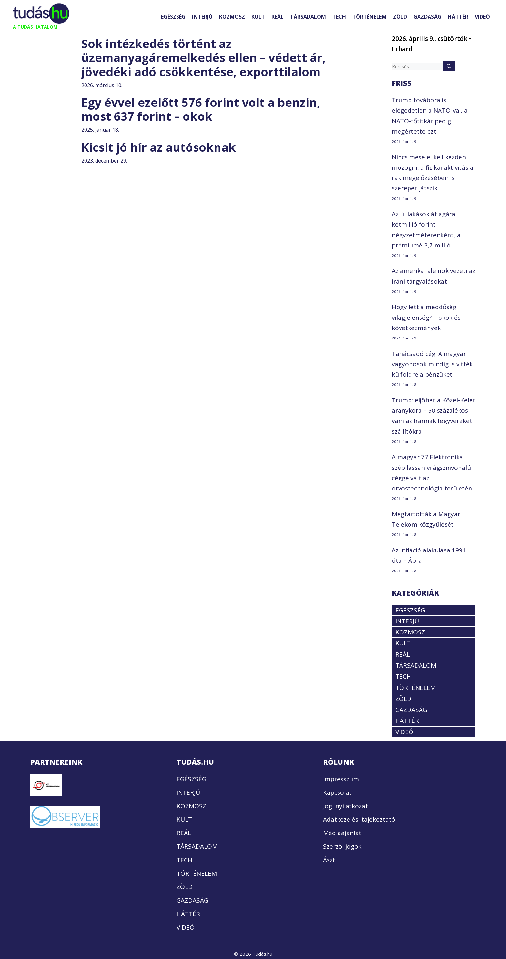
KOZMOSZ (232, 16)
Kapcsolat (337, 792)
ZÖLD (400, 16)
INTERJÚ (202, 16)
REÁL (277, 16)
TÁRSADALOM (308, 16)
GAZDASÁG (427, 16)
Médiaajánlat (342, 833)
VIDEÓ (482, 16)
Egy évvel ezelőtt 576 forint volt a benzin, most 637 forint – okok (200, 109)
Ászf (329, 860)
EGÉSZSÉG (173, 16)
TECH (339, 16)
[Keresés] (449, 66)
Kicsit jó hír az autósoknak (158, 147)
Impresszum (341, 779)
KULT (258, 16)
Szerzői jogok (342, 846)
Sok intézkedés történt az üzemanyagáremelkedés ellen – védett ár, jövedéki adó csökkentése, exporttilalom (203, 57)
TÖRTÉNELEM (369, 16)
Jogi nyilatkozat (345, 806)
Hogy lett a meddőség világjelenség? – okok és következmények (426, 317)
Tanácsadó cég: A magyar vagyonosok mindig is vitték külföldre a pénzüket (432, 364)
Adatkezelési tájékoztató (359, 819)
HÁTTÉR (458, 16)
